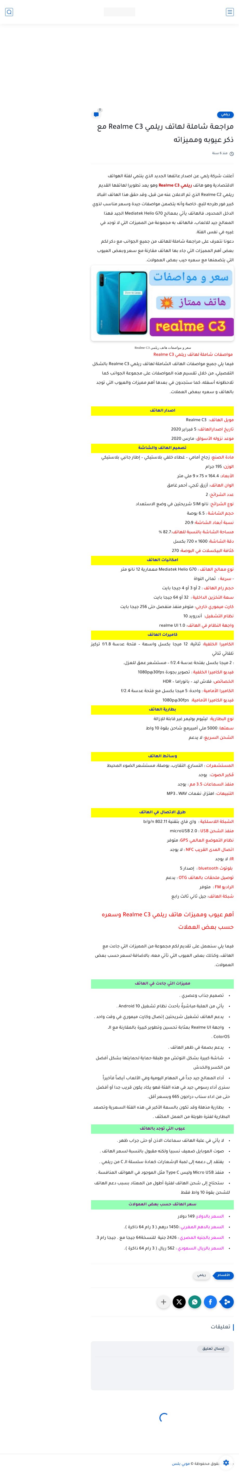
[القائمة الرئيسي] (230, 12)
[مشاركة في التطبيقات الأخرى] (163, 1301)
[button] (210, 1301)
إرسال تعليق (213, 1349)
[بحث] (9, 12)
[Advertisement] (119, 70)
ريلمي (225, 115)
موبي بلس (181, 1464)
